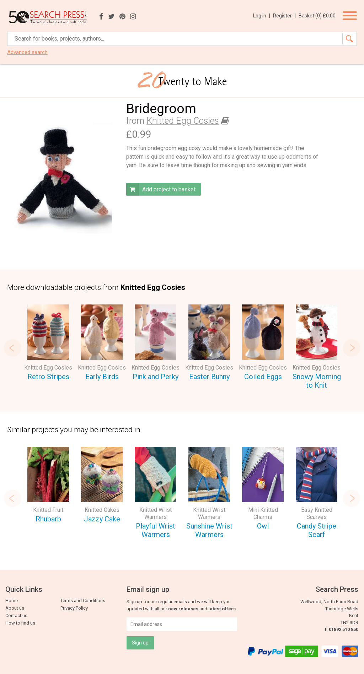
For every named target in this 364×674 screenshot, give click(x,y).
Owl (263, 526)
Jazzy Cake (102, 519)
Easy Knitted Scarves (316, 513)
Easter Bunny (209, 376)
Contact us (16, 615)
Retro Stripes (48, 376)
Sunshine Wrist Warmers (209, 530)
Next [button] (351, 348)
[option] (48, 343)
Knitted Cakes (102, 509)
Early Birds (102, 376)
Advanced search (27, 52)
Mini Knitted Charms (263, 513)
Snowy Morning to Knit (317, 381)
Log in (261, 15)
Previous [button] (12, 348)
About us (14, 608)
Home (11, 600)
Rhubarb (48, 519)
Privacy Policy (74, 608)
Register (284, 15)
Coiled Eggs (263, 376)
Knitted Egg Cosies (182, 121)
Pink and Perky (155, 376)
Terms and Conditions (82, 600)
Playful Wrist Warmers (155, 530)
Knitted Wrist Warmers (155, 513)
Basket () (317, 15)
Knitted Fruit (48, 509)
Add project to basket (161, 189)
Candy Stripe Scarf (316, 530)
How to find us (20, 623)
